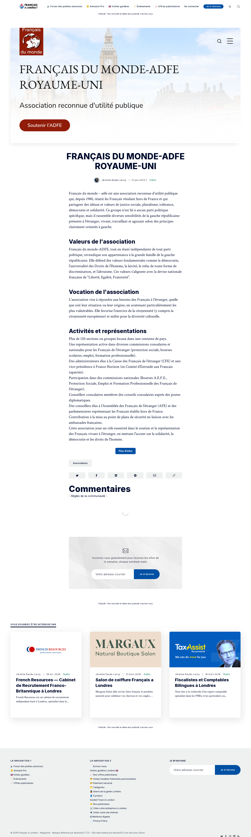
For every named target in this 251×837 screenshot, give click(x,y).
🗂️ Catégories (97, 787)
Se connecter (191, 6)
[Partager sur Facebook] (96, 475)
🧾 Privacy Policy (98, 821)
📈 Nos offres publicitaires (103, 774)
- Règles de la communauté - (88, 497)
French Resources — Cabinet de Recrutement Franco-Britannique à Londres (45, 685)
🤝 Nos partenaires (99, 804)
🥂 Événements (142, 6)
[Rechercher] (238, 6)
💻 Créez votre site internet (104, 812)
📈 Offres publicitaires (167, 6)
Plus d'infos (125, 451)
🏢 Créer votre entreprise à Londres (108, 808)
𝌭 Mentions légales (100, 816)
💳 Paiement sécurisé (101, 783)
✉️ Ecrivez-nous (98, 766)
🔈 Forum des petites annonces (64, 6)
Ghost (142, 832)
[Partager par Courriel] (154, 475)
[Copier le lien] (174, 475)
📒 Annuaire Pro (95, 6)
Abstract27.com (121, 832)
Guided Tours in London (102, 800)
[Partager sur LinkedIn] (116, 475)
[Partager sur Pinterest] (135, 475)
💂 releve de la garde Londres (105, 791)
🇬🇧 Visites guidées (118, 6)
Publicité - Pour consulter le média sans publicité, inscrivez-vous (125, 14)
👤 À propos (96, 795)
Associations (80, 463)
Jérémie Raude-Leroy (110, 180)
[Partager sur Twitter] (77, 475)
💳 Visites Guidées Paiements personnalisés (113, 779)
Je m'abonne (213, 6)
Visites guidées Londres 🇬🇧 (104, 770)
